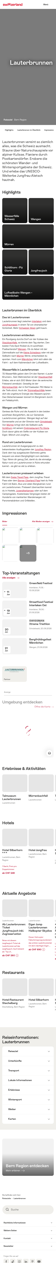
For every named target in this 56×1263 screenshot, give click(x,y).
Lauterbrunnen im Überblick (29, 130)
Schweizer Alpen (27, 328)
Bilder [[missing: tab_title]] (4, 521)
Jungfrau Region (43, 449)
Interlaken (37, 321)
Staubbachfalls (9, 342)
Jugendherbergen (25, 490)
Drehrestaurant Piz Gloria (36, 428)
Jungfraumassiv (10, 324)
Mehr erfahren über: (14, 937)
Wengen (22, 349)
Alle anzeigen (17, 577)
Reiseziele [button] (6, 1227)
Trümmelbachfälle (36, 390)
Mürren (20, 356)
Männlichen (27, 359)
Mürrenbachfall (9, 387)
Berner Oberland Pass (29, 480)
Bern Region (20, 119)
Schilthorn (7, 428)
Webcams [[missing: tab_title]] (13, 521)
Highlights (9, 130)
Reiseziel (8, 119)
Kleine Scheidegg (32, 352)
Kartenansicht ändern (49, 753)
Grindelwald (46, 421)
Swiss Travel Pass (19, 477)
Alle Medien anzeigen (41, 521)
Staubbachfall (45, 377)
